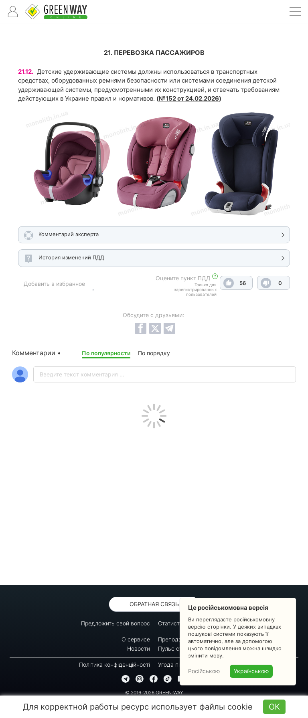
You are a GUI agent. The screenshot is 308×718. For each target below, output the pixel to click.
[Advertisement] (154, 505)
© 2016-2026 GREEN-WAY (154, 693)
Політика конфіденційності (114, 664)
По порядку (154, 353)
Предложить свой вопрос (115, 623)
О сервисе (136, 639)
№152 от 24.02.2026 (189, 98)
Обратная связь (154, 604)
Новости (138, 648)
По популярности (106, 353)
